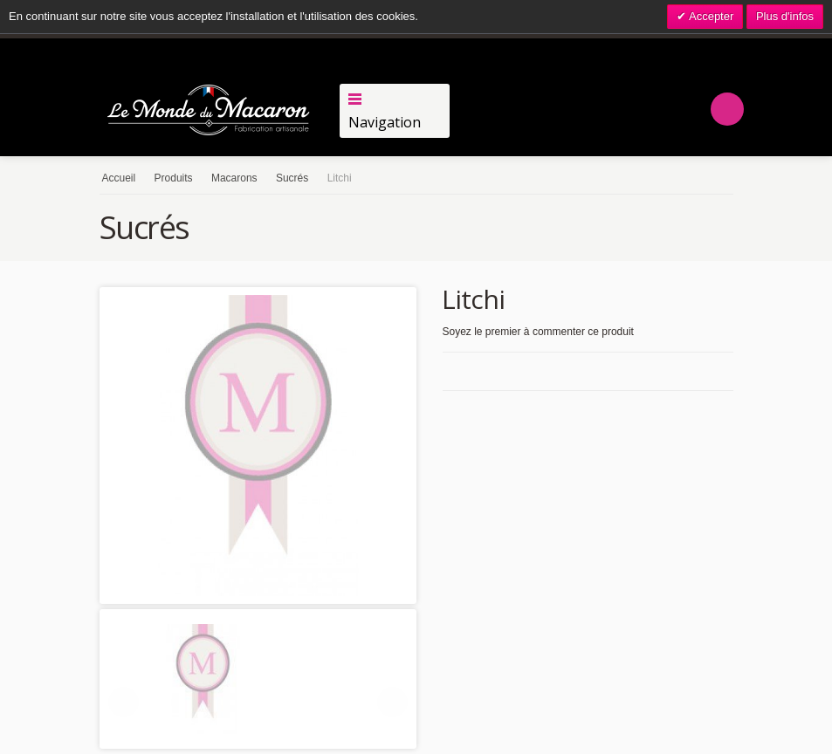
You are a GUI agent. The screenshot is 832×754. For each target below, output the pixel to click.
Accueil (119, 178)
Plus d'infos (785, 16)
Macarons (234, 178)
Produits (174, 178)
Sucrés (292, 178)
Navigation (384, 122)
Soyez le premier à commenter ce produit (538, 332)
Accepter (709, 16)
